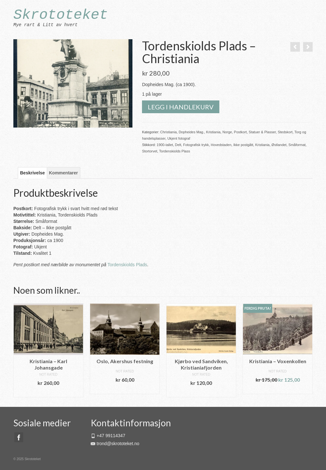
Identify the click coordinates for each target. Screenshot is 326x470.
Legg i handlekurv (181, 107)
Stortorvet (149, 151)
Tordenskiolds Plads (127, 264)
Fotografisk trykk (196, 145)
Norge (227, 132)
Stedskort (285, 132)
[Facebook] (18, 437)
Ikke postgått (243, 145)
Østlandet (279, 145)
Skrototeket (60, 15)
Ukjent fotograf (178, 138)
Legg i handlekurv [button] (48, 392)
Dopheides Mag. (191, 132)
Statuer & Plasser (262, 132)
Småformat (297, 145)
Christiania (168, 132)
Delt (178, 145)
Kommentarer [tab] (63, 172)
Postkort (240, 132)
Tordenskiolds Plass (174, 151)
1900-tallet (165, 145)
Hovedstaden (221, 145)
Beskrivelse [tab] (32, 172)
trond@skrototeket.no (115, 443)
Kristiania (213, 132)
